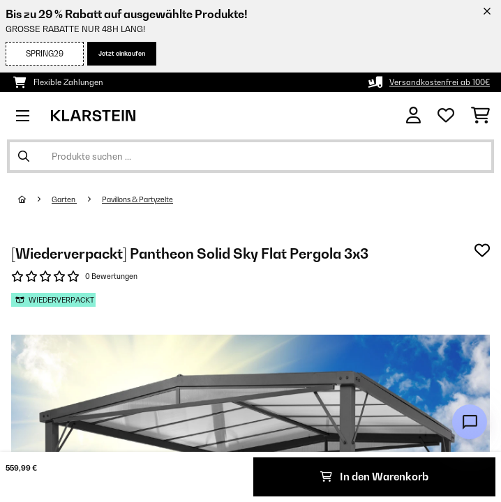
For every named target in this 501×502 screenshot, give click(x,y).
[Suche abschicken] (23, 156)
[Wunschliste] (446, 115)
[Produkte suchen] (250, 156)
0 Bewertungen (111, 276)
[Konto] (413, 115)
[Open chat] (469, 421)
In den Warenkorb (374, 476)
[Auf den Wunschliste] (482, 250)
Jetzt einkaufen (121, 53)
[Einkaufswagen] (480, 115)
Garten (64, 199)
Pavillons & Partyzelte (137, 199)
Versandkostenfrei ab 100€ (439, 82)
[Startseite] (35, 199)
